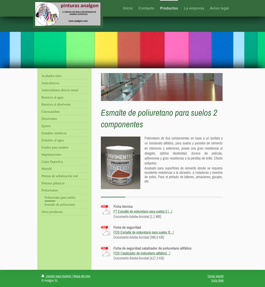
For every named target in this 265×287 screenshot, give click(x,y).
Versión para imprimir (56, 276)
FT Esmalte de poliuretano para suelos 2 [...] (142, 211)
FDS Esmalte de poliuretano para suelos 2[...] (143, 232)
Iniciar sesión (216, 276)
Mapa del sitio (81, 276)
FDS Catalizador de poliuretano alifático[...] (141, 253)
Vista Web (217, 280)
